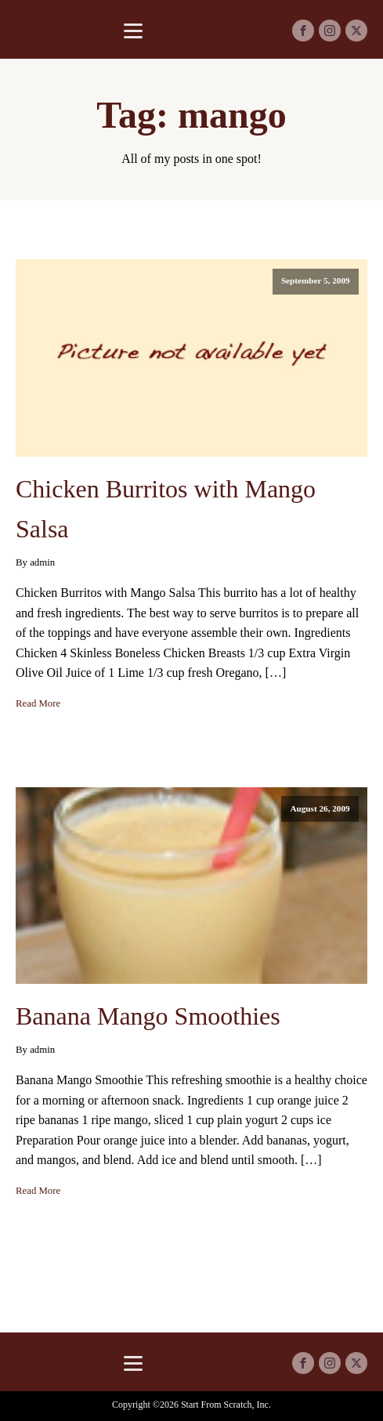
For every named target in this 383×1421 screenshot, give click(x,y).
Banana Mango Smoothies (148, 1016)
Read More (38, 703)
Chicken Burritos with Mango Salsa (166, 509)
